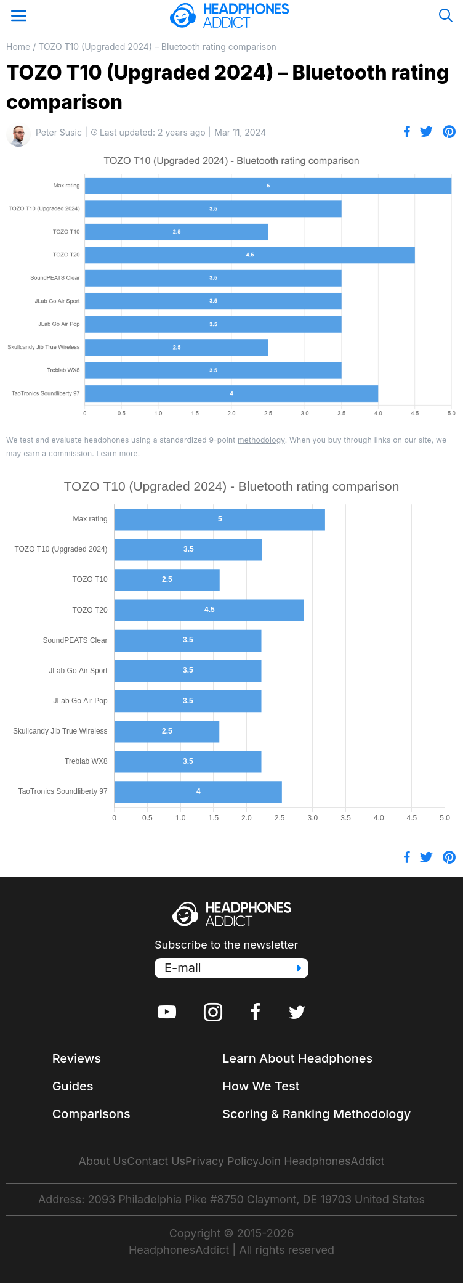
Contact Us (156, 1161)
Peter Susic (59, 132)
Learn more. (118, 453)
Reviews (76, 1058)
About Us (103, 1161)
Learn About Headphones (297, 1058)
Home (18, 46)
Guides (73, 1086)
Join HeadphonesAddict (321, 1161)
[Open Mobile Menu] (18, 15)
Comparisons (91, 1113)
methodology (261, 439)
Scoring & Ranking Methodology (316, 1113)
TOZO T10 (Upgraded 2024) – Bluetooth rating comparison (157, 46)
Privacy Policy (222, 1161)
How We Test (261, 1086)
